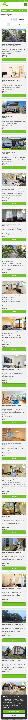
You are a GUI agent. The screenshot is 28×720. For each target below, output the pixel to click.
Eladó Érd (7, 116)
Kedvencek (11, 1)
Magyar (20, 1)
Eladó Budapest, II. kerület (12, 405)
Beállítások (14, 715)
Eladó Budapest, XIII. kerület (11, 44)
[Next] (22, 24)
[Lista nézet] (15, 19)
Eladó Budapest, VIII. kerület (11, 552)
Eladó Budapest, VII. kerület (11, 369)
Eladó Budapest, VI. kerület (11, 80)
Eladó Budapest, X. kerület (11, 224)
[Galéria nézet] (11, 19)
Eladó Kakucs (12, 624)
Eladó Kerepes (8, 152)
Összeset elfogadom (14, 711)
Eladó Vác (6, 516)
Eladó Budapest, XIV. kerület (11, 260)
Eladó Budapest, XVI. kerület (11, 188)
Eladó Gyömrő (9, 479)
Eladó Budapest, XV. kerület (11, 296)
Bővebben (14, 59)
